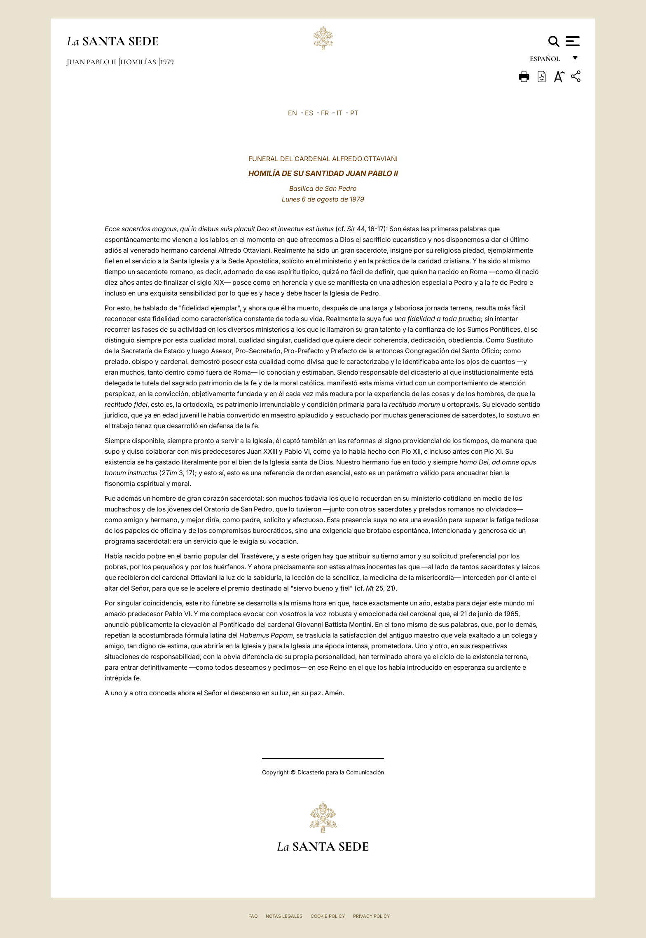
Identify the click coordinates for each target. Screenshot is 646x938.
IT (339, 113)
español (548, 60)
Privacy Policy (371, 916)
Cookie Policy (328, 916)
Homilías (139, 61)
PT (354, 113)
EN (292, 113)
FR (325, 113)
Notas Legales (284, 916)
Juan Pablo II (92, 61)
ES (309, 113)
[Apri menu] (572, 41)
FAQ (252, 916)
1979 (167, 61)
